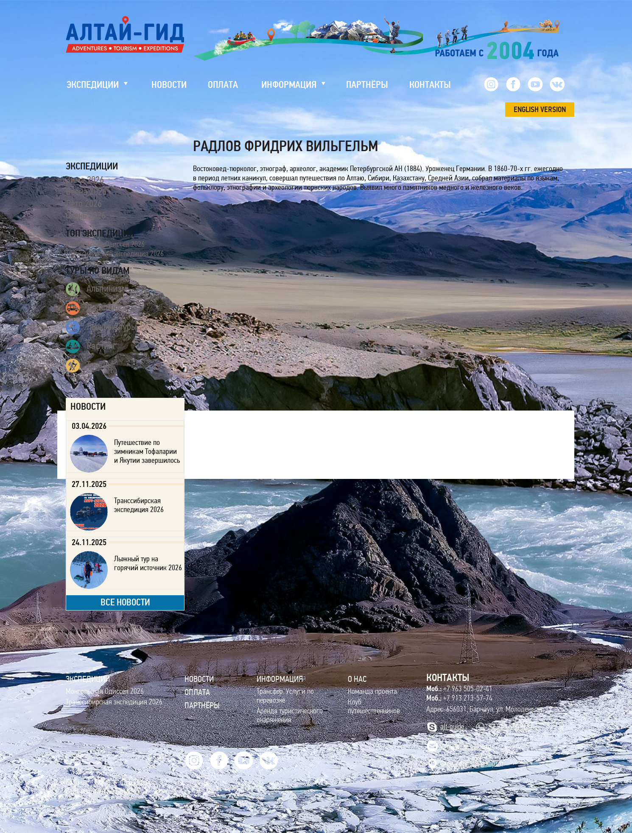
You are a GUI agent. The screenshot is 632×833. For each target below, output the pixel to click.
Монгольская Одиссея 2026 (105, 244)
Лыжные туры (101, 327)
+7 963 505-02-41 (459, 688)
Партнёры (202, 705)
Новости (199, 679)
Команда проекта (372, 691)
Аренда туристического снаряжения (290, 715)
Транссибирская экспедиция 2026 (115, 253)
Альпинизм (96, 289)
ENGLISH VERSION (540, 109)
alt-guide (452, 726)
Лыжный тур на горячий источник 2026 (148, 563)
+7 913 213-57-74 (459, 698)
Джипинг (93, 308)
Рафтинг (91, 346)
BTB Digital (136, 782)
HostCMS (128, 791)
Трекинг (91, 365)
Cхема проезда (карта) (471, 763)
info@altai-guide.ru (465, 746)
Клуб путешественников (374, 706)
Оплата (197, 692)
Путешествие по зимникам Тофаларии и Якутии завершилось (147, 451)
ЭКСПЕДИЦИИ (88, 679)
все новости (125, 602)
